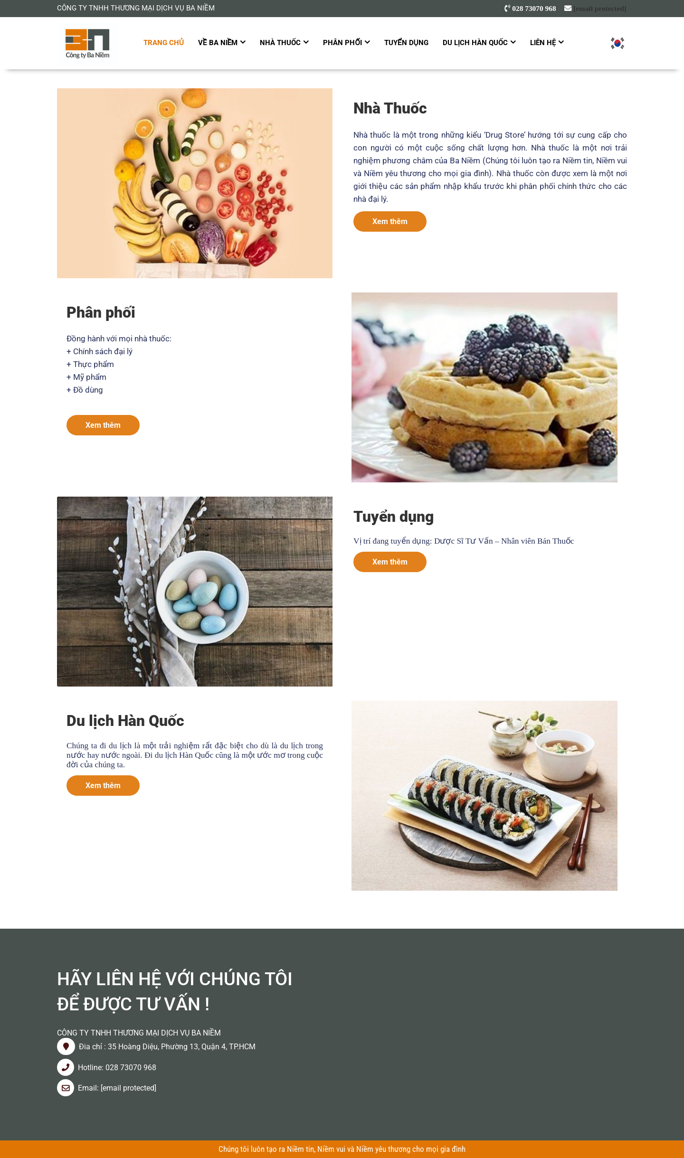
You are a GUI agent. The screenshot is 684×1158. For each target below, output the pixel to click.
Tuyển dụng (406, 42)
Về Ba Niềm (218, 42)
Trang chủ (163, 42)
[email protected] (600, 8)
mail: (91, 1087)
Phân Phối (342, 42)
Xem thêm (390, 221)
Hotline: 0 (94, 1067)
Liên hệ (543, 42)
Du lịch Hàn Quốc (475, 42)
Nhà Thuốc (280, 42)
